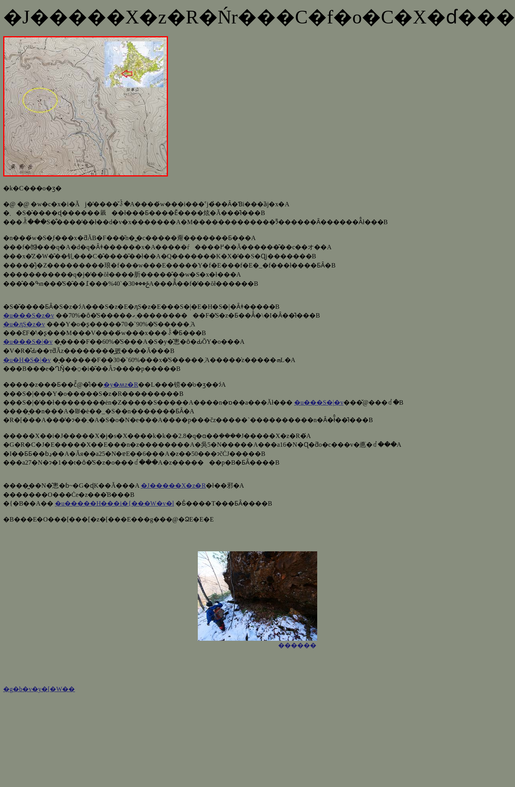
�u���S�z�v (28, 315)
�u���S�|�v (28, 341)
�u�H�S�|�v (27, 360)
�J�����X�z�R (173, 485)
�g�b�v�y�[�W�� (39, 689)
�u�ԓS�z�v (24, 324)
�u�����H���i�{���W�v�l (114, 503)
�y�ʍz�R (120, 384)
